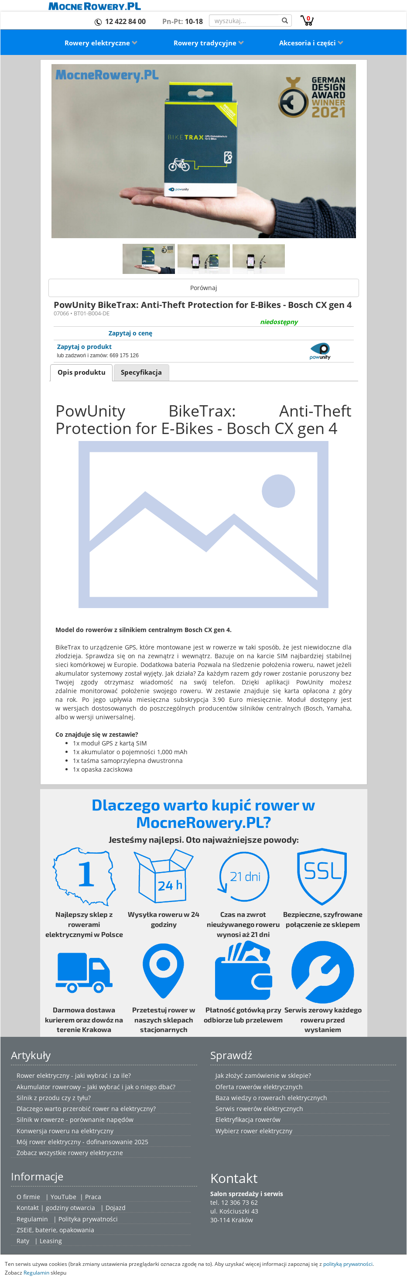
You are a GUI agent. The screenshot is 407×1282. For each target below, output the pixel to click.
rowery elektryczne (95, 1153)
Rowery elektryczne (101, 42)
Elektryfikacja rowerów (247, 1119)
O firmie (28, 1197)
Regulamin (32, 1219)
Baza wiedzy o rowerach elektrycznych (271, 1098)
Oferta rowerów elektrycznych (259, 1087)
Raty (23, 1241)
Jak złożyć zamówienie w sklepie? (263, 1075)
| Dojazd (113, 1207)
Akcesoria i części (311, 42)
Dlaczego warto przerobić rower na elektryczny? (86, 1108)
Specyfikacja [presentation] (141, 372)
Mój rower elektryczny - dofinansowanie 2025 (82, 1142)
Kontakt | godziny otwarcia (56, 1207)
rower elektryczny (266, 1131)
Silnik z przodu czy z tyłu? (54, 1098)
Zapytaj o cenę (130, 333)
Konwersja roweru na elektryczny (65, 1131)
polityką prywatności (348, 1263)
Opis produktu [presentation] (82, 372)
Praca (93, 1197)
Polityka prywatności (88, 1219)
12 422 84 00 (125, 21)
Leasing (51, 1241)
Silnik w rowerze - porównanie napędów (75, 1119)
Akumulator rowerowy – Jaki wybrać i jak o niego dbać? (96, 1087)
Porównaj (203, 288)
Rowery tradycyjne (209, 42)
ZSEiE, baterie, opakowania (55, 1230)
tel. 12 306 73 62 (234, 1202)
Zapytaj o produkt (84, 346)
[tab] (81, 372)
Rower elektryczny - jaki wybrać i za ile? (74, 1075)
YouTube (63, 1197)
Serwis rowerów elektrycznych (259, 1108)
